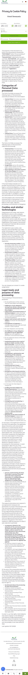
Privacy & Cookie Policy (14, 651)
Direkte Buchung (14, 657)
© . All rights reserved (14, 669)
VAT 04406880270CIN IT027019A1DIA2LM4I (14, 648)
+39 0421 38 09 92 (14, 645)
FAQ (14, 655)
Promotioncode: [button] (4, 39)
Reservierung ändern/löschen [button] (15, 39)
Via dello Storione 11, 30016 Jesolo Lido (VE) (14, 641)
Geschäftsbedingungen (14, 653)
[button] (22, 1)
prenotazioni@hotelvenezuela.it (14, 643)
